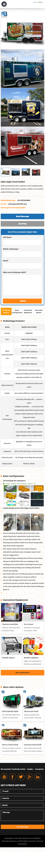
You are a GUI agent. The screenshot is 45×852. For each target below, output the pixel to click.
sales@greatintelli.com (14, 204)
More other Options (39, 311)
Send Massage (22, 216)
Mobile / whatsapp (11, 249)
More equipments (22, 672)
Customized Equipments (28, 311)
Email (6, 261)
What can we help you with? (15, 272)
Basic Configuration (17, 311)
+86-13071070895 (15, 200)
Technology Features (6, 311)
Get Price (22, 224)
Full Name (7, 237)
